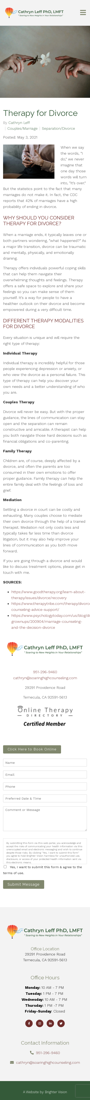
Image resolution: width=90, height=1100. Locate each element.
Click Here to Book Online (32, 749)
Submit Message (24, 884)
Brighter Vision (56, 1092)
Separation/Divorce (58, 128)
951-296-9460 (45, 672)
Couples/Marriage (22, 128)
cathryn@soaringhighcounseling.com (45, 678)
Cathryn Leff (19, 123)
